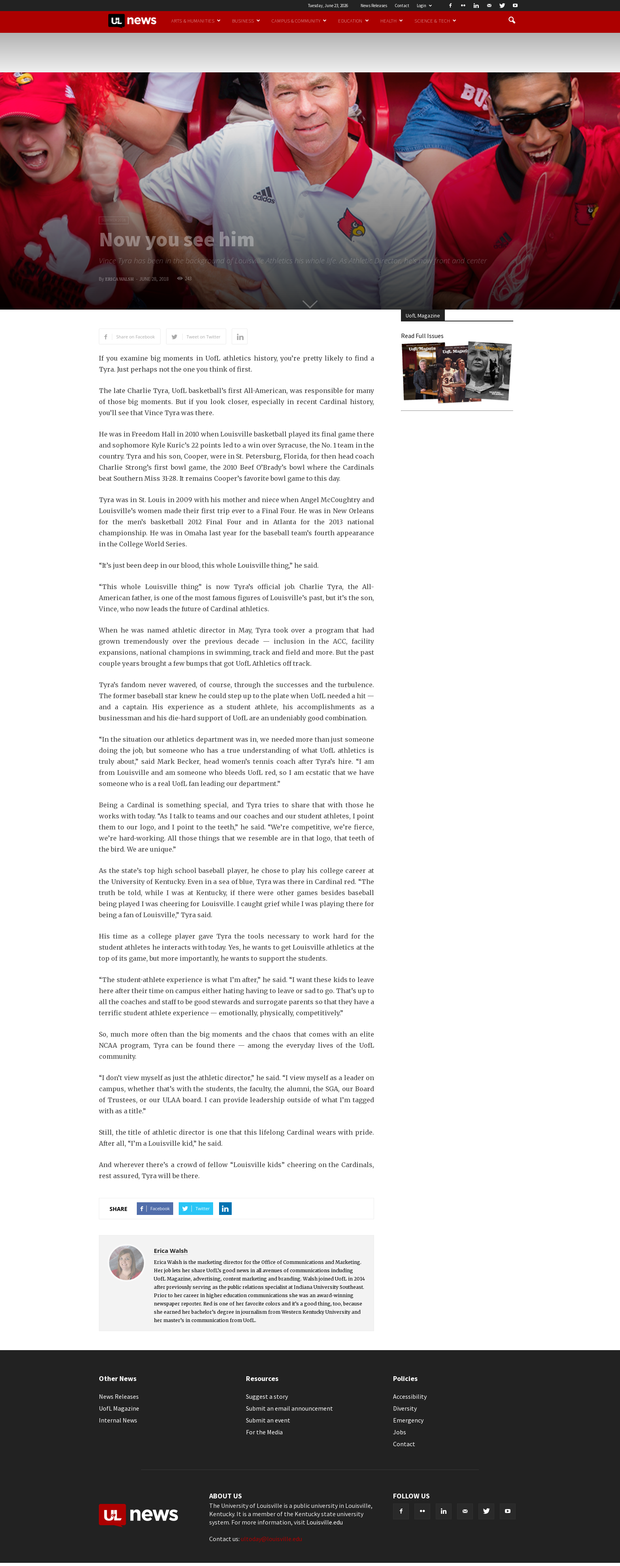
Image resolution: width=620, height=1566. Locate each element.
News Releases (374, 5)
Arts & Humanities (196, 20)
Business (246, 20)
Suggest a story (267, 1396)
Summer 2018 (114, 220)
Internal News (118, 1420)
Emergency (408, 1420)
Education (353, 20)
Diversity (405, 1408)
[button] (511, 20)
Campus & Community (299, 20)
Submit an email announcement (289, 1408)
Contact (402, 5)
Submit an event (268, 1420)
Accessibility (410, 1396)
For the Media (264, 1432)
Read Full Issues (422, 336)
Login (424, 5)
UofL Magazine (119, 1408)
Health (391, 20)
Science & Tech (435, 20)
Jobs (399, 1432)
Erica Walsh (119, 279)
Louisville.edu (324, 1522)
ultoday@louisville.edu (271, 1539)
